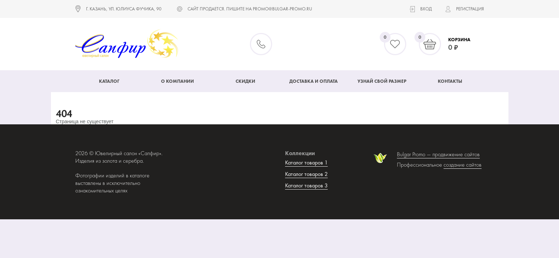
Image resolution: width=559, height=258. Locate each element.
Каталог (109, 81)
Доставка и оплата (313, 81)
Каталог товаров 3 (306, 185)
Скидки (245, 81)
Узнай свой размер (381, 81)
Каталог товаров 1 (306, 162)
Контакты (450, 81)
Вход (426, 9)
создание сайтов (463, 164)
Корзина (459, 40)
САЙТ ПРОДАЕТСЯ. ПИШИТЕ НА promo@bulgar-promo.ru (250, 9)
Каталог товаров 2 (306, 174)
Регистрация (470, 9)
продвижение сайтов (456, 154)
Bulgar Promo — (414, 154)
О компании (177, 81)
